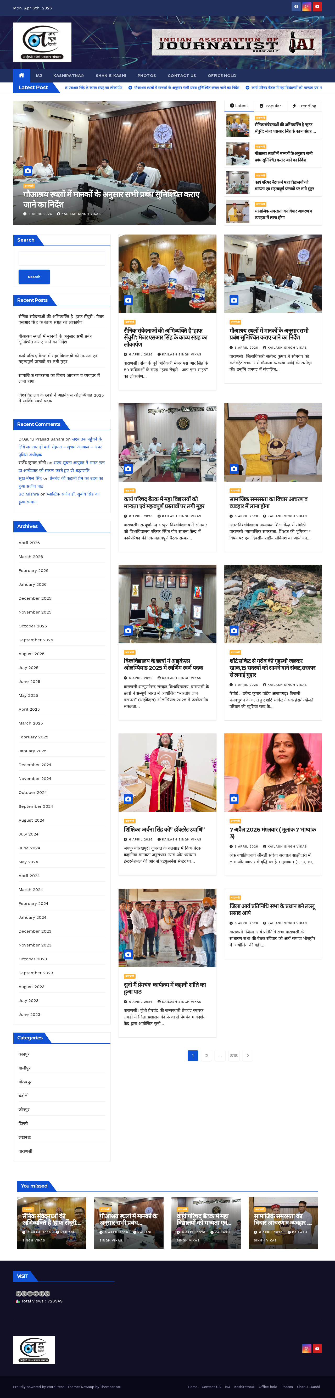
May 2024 (28, 861)
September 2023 (36, 972)
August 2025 (31, 653)
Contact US (182, 75)
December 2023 (35, 931)
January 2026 (33, 584)
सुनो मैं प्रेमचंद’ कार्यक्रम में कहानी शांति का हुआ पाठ (164, 988)
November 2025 (35, 612)
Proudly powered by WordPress (39, 1387)
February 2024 (33, 903)
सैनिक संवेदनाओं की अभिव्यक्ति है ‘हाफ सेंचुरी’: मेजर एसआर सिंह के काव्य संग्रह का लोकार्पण (109, 199)
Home (193, 1387)
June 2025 (29, 681)
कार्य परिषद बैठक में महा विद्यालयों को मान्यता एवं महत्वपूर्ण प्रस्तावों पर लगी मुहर (164, 503)
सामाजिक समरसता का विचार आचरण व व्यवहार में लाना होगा (269, 503)
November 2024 (35, 778)
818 (234, 1055)
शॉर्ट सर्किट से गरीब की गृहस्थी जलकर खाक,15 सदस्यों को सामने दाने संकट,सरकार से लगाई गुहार (272, 668)
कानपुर (24, 1054)
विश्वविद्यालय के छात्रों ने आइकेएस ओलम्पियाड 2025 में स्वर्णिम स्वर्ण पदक (163, 664)
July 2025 (28, 667)
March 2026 (31, 556)
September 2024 (36, 806)
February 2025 (33, 736)
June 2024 (29, 847)
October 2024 (33, 792)
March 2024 (31, 889)
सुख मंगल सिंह (30, 478)
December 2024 (35, 764)
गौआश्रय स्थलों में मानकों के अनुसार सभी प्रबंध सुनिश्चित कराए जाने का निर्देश (269, 334)
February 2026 (33, 570)
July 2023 (28, 1000)
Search (26, 240)
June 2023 (29, 1014)
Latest (239, 105)
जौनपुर (24, 1109)
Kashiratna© (68, 75)
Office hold (222, 75)
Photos (147, 75)
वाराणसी (29, 186)
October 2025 (33, 625)
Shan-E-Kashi (111, 75)
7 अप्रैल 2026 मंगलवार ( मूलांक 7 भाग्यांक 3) (273, 833)
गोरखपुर (25, 1081)
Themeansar (110, 1387)
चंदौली (24, 1095)
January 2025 (33, 750)
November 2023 (35, 945)
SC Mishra (29, 494)
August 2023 (31, 986)
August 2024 (31, 820)
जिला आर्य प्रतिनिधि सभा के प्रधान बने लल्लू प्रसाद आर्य (272, 910)
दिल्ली (23, 1123)
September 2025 (36, 639)
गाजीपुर (25, 1068)
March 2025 (31, 723)
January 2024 (33, 917)
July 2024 (28, 834)
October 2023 (33, 958)
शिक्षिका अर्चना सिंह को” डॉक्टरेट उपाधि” (164, 829)
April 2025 (29, 709)
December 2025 (35, 598)
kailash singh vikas (79, 214)
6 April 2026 (41, 214)
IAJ (39, 75)
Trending (304, 105)
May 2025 (28, 695)
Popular (270, 105)
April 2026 (29, 542)
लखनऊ (25, 1137)
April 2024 (29, 875)
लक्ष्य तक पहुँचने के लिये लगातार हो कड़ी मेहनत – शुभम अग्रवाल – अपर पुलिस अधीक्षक (60, 447)
